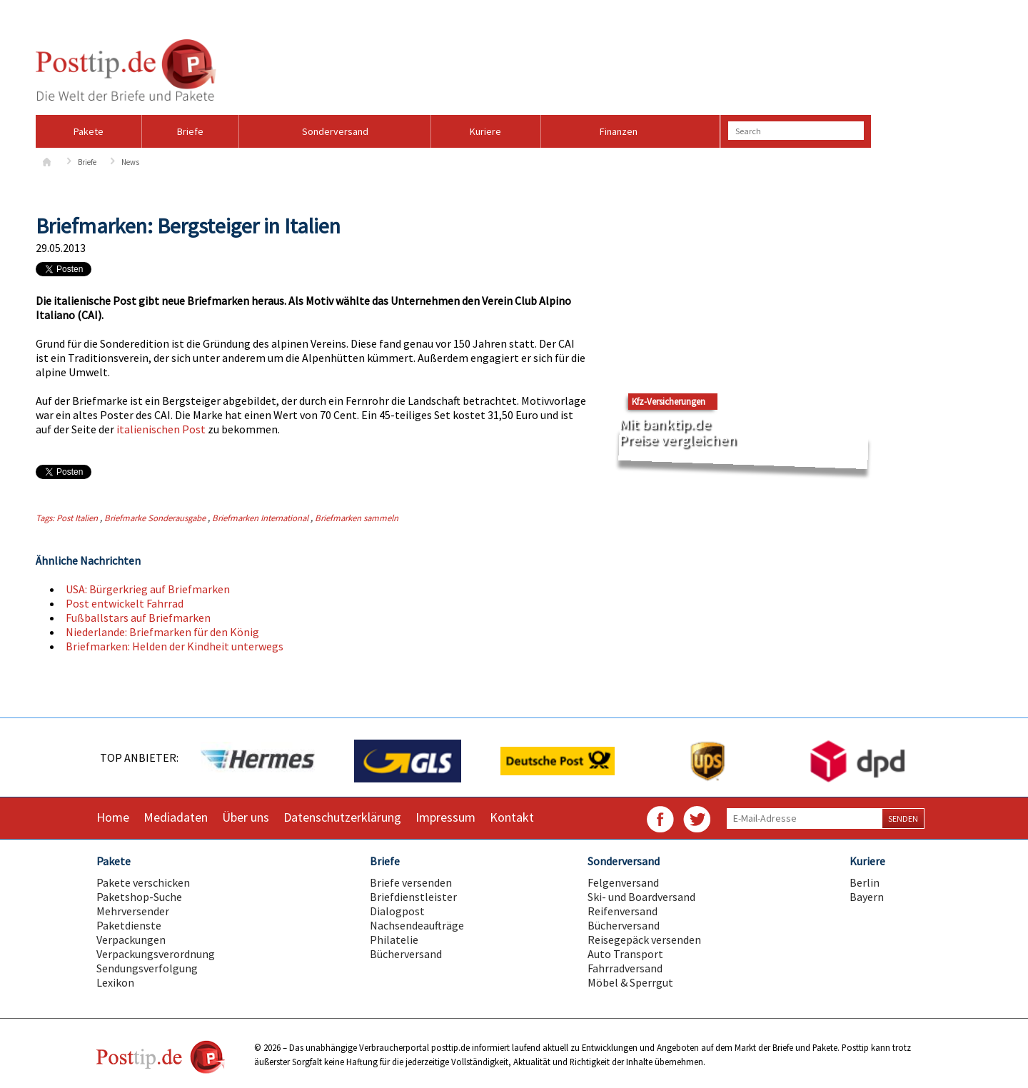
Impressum (445, 817)
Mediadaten (175, 817)
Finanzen (619, 131)
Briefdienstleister (413, 897)
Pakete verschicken (143, 882)
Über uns (245, 817)
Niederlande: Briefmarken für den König (162, 632)
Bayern (867, 897)
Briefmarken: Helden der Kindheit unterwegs (174, 646)
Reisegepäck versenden (644, 939)
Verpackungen (131, 939)
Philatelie (394, 939)
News (130, 162)
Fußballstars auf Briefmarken (138, 617)
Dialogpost (397, 911)
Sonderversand (335, 131)
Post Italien (77, 517)
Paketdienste (128, 925)
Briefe (190, 131)
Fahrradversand (625, 968)
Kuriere (485, 131)
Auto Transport (625, 954)
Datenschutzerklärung (342, 817)
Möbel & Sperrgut (630, 982)
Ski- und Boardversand (641, 897)
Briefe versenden (411, 882)
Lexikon (115, 982)
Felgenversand (623, 882)
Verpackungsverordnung (155, 954)
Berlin (865, 882)
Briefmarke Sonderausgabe (155, 517)
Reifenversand (622, 911)
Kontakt (512, 817)
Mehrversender (132, 911)
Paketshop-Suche (139, 897)
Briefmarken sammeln (356, 517)
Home (112, 817)
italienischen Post (161, 429)
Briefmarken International (260, 517)
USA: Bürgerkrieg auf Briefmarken (148, 589)
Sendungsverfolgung (147, 968)
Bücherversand (406, 954)
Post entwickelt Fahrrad (124, 603)
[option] (257, 761)
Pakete (89, 131)
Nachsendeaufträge (417, 925)
